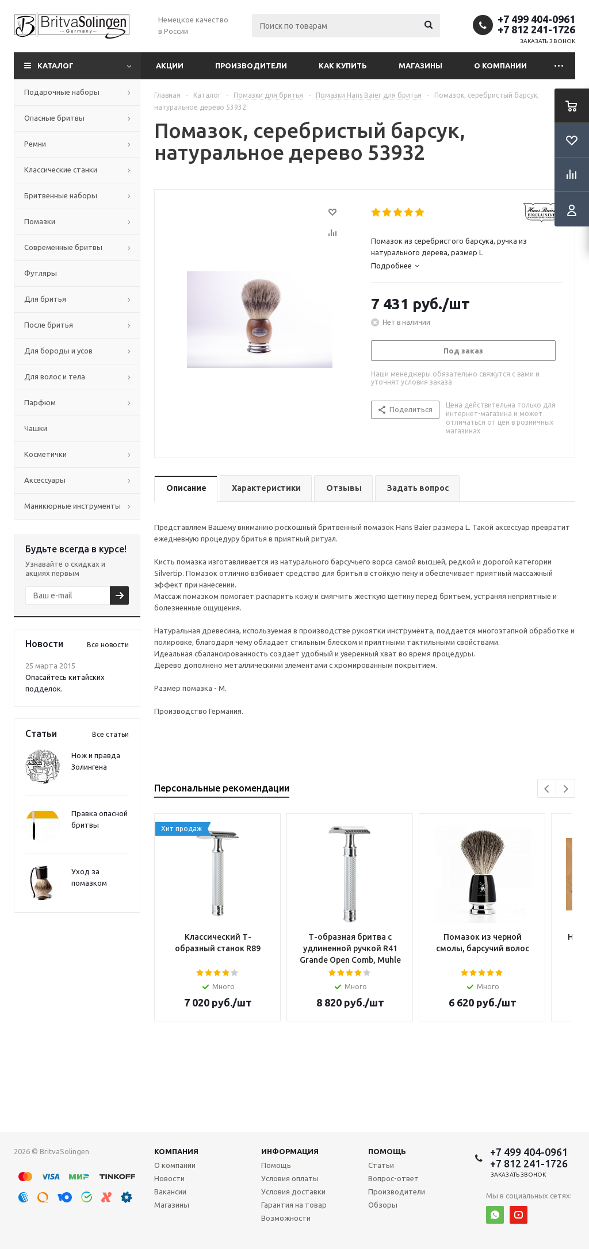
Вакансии (170, 1191)
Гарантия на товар (294, 1205)
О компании (500, 66)
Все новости (108, 644)
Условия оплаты (290, 1178)
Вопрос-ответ (393, 1178)
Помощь (387, 1151)
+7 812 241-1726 (536, 29)
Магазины (420, 66)
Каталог (55, 66)
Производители (251, 66)
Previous (547, 788)
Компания (176, 1151)
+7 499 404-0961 (536, 19)
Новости (169, 1178)
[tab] (467, 265)
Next (565, 788)
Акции (169, 66)
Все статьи (110, 734)
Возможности (286, 1218)
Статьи (381, 1165)
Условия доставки (293, 1191)
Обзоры (382, 1205)
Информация (290, 1151)
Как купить (343, 66)
